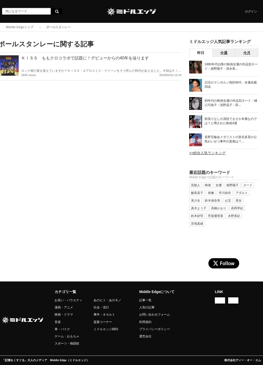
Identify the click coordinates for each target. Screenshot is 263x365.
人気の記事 (147, 307)
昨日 (200, 53)
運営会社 (145, 336)
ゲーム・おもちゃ (67, 336)
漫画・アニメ (64, 307)
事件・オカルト (104, 314)
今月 (246, 53)
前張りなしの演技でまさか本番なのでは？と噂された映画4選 (231, 121)
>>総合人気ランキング (207, 153)
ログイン (251, 11)
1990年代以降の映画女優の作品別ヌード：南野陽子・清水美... (231, 66)
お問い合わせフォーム (154, 314)
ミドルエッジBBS (106, 329)
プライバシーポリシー (154, 329)
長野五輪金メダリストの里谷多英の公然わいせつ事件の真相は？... (231, 139)
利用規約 (145, 322)
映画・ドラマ (64, 314)
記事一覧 (145, 300)
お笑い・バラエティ (68, 300)
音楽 (58, 322)
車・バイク (62, 329)
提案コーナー (103, 322)
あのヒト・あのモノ (107, 300)
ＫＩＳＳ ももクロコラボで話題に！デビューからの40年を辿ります (85, 58)
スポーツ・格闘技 (67, 343)
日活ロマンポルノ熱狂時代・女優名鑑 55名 (231, 85)
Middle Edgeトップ (19, 27)
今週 (223, 53)
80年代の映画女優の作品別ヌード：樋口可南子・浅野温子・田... (231, 103)
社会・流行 (101, 307)
